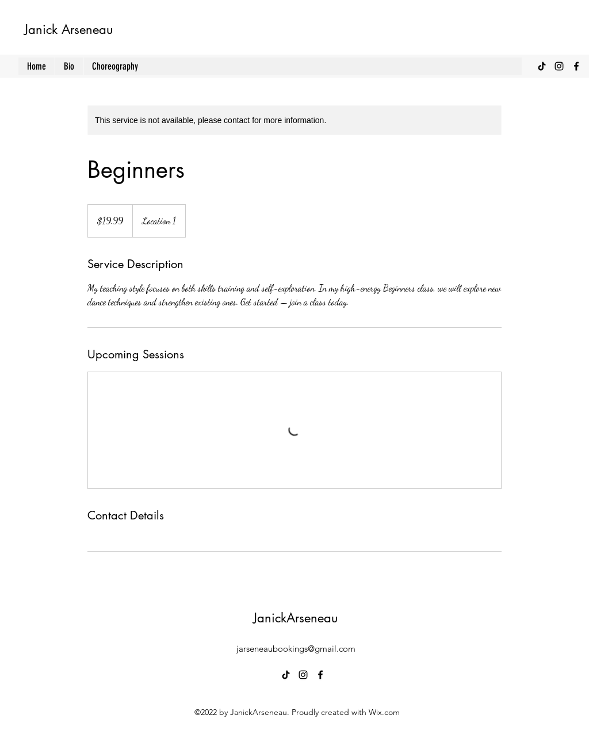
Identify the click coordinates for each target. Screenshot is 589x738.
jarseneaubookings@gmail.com (295, 648)
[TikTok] (542, 66)
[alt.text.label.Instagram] (559, 66)
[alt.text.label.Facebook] (576, 66)
